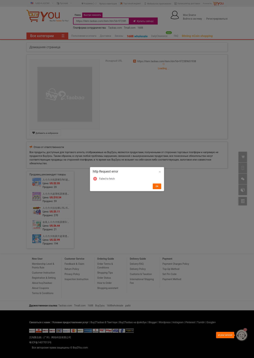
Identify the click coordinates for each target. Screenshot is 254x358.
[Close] (159, 172)
